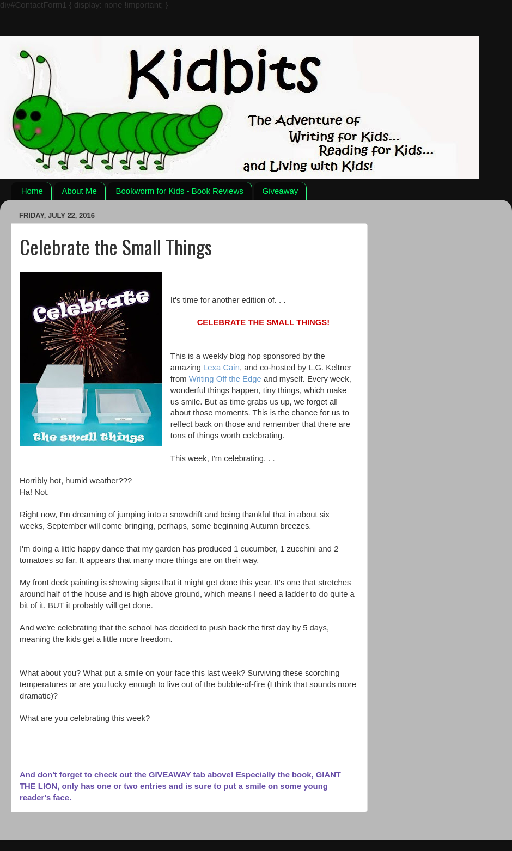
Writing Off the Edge (225, 379)
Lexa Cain (221, 367)
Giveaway (280, 190)
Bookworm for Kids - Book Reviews (179, 190)
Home (32, 190)
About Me (79, 190)
